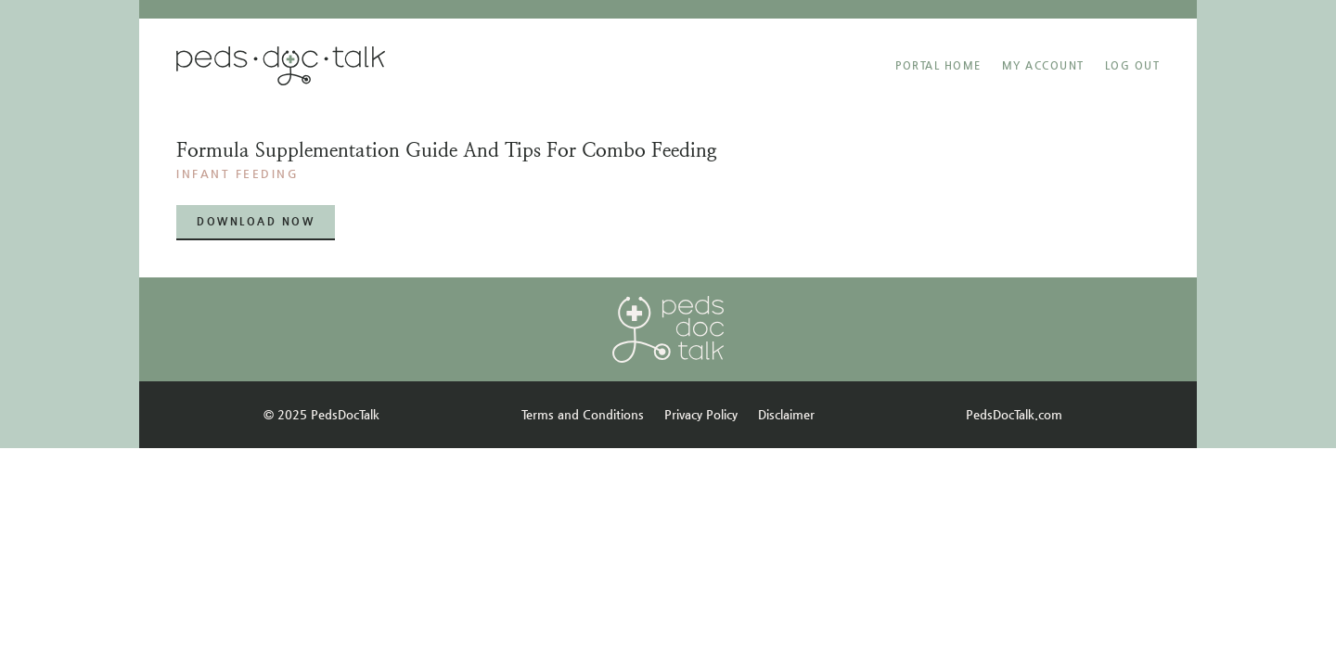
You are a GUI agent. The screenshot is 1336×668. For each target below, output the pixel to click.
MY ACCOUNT (1043, 65)
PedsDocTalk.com (1014, 414)
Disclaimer (786, 414)
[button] (255, 222)
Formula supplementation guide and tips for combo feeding (446, 150)
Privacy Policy (701, 414)
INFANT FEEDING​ (237, 173)
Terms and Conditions (582, 414)
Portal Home (938, 65)
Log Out (1133, 65)
